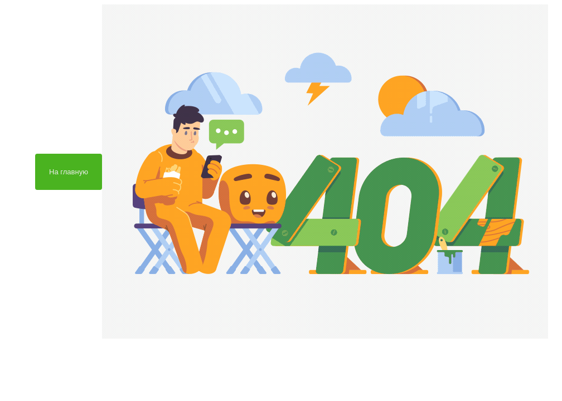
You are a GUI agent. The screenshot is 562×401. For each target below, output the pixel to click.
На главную (68, 172)
